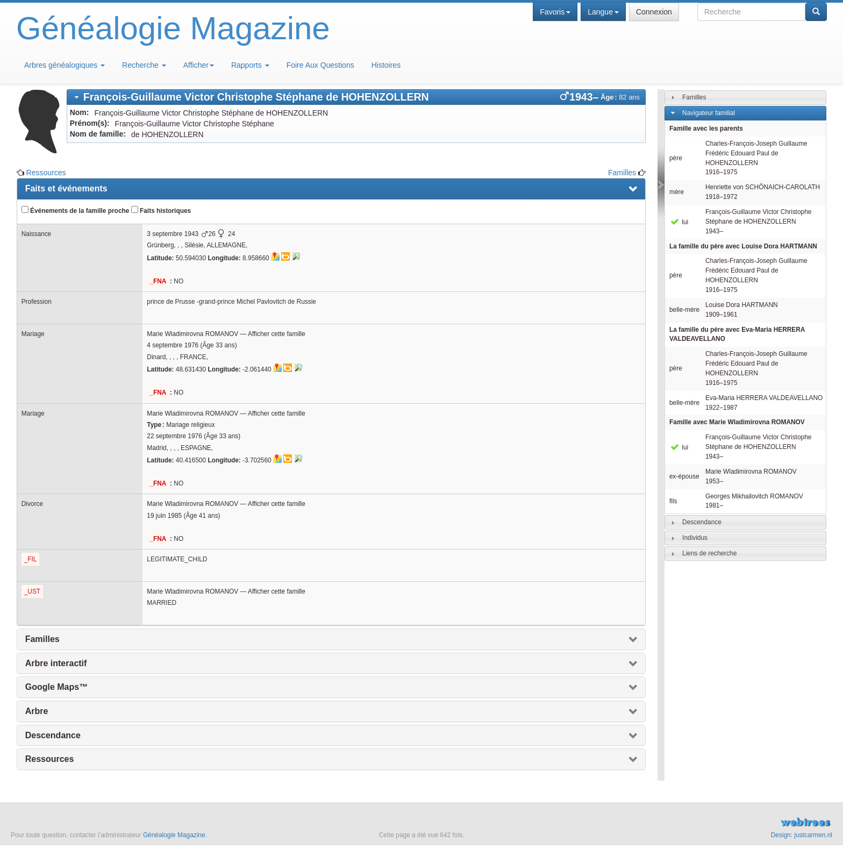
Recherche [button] (144, 65)
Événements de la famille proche (76, 210)
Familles (622, 172)
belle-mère (684, 309)
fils (673, 501)
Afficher (198, 65)
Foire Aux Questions (320, 65)
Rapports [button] (250, 65)
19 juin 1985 (164, 515)
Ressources (46, 172)
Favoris (555, 12)
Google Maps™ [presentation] (56, 686)
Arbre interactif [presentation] (56, 663)
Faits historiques (161, 210)
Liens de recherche (709, 553)
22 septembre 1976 (174, 436)
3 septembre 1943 (172, 234)
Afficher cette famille (276, 334)
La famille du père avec (743, 246)
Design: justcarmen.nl (801, 835)
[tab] (356, 97)
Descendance (701, 522)
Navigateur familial (708, 113)
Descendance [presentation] (53, 735)
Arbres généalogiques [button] (64, 65)
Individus (695, 537)
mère (676, 192)
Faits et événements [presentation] (66, 188)
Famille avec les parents (706, 128)
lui (678, 222)
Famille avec (737, 422)
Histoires (386, 65)
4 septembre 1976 (172, 345)
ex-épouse (684, 476)
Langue (603, 12)
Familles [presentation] (42, 639)
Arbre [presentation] (36, 711)
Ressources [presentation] (49, 759)
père (675, 158)
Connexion (654, 12)
